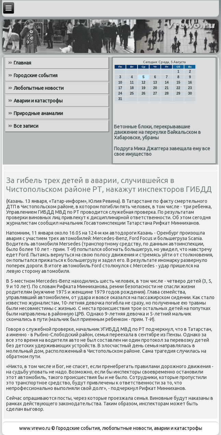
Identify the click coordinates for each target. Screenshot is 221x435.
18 (132, 88)
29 (178, 93)
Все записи (26, 126)
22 (178, 88)
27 (155, 93)
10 (120, 82)
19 (143, 88)
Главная (22, 63)
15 (178, 82)
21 (167, 88)
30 (190, 93)
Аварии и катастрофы (38, 100)
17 (120, 88)
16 (190, 82)
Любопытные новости (39, 88)
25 (132, 93)
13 (155, 82)
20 (155, 88)
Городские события (35, 75)
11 (132, 82)
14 (167, 82)
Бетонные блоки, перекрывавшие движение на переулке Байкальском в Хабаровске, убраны (157, 132)
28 (167, 93)
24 (120, 93)
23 (190, 88)
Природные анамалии (38, 113)
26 (143, 93)
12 (143, 82)
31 (120, 99)
